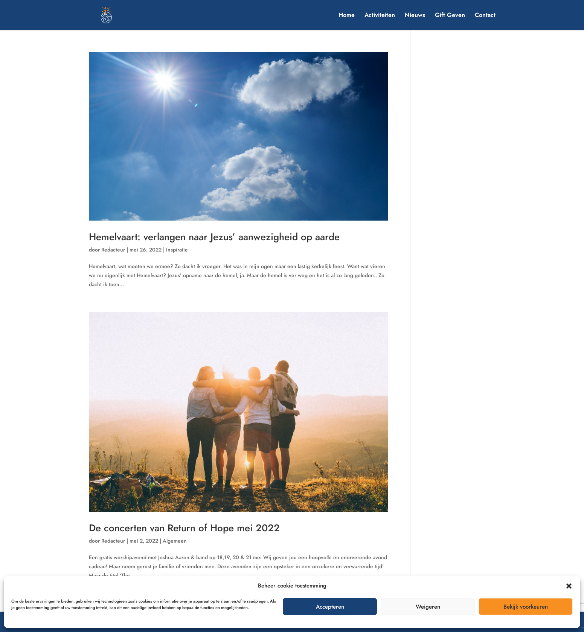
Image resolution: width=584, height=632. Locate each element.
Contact (485, 15)
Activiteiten (379, 15)
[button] (569, 586)
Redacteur (113, 249)
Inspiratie (177, 249)
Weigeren (428, 607)
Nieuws (415, 15)
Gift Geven (450, 15)
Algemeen (175, 541)
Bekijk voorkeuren (525, 607)
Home (347, 15)
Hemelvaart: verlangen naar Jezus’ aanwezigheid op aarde (214, 237)
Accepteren (330, 607)
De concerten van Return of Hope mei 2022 (184, 528)
